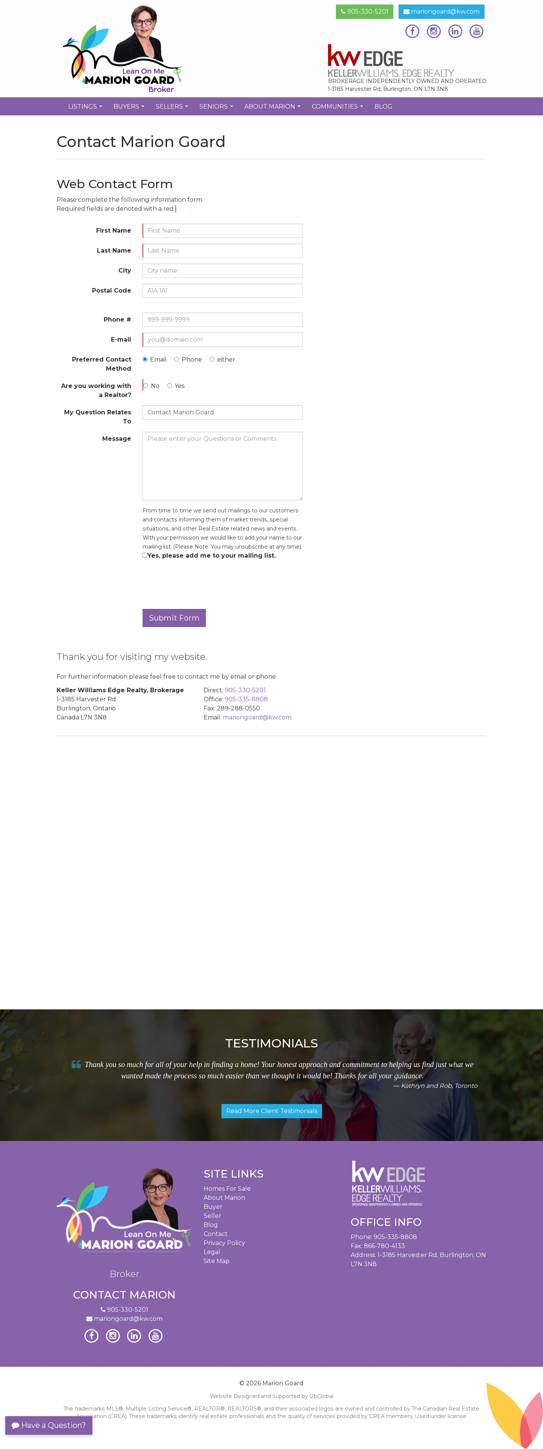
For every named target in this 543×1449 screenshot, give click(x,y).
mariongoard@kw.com (441, 11)
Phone (192, 359)
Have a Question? (49, 1425)
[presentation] (200, 582)
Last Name (114, 250)
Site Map (217, 1261)
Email (158, 359)
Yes (179, 385)
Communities (338, 109)
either (226, 359)
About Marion (273, 109)
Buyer (213, 1206)
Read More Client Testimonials (271, 1111)
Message (116, 438)
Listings (86, 109)
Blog (383, 106)
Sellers (173, 109)
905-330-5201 (364, 11)
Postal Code (111, 290)
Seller (212, 1215)
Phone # (117, 319)
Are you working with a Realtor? (96, 390)
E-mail (121, 339)
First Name (113, 230)
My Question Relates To (97, 417)
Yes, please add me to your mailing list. (211, 555)
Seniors (217, 109)
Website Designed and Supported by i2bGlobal (271, 1396)
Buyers (130, 109)
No (155, 385)
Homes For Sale (227, 1188)
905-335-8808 (246, 699)
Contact (216, 1233)
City (124, 270)
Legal (212, 1252)
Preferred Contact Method (101, 364)
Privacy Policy (224, 1243)
